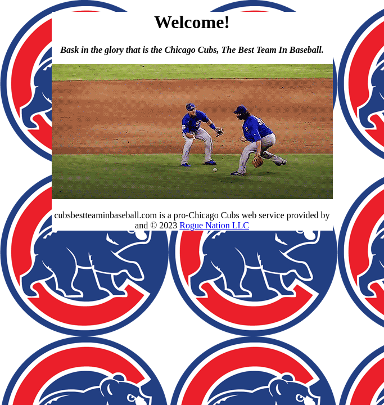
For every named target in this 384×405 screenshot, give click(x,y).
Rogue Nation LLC (214, 225)
